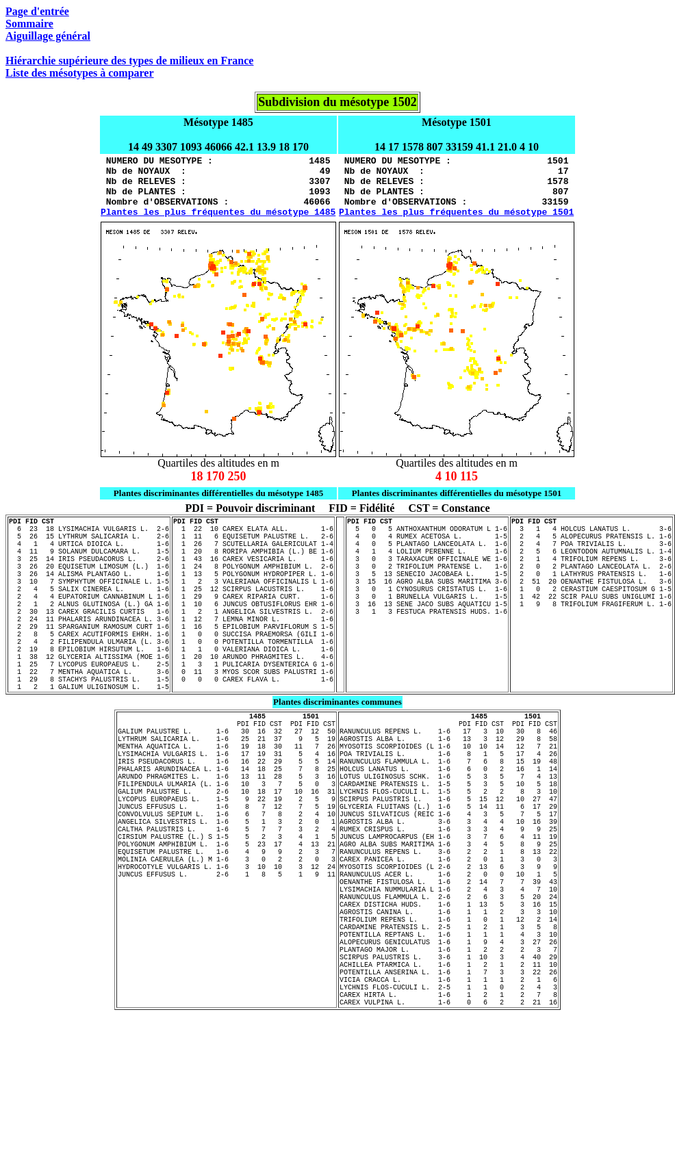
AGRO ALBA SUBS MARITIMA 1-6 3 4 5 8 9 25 (448, 940)
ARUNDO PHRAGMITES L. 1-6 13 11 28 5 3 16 (226, 854)
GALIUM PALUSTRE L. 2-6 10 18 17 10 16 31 (226, 873)
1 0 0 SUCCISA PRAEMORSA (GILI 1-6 (253, 679)
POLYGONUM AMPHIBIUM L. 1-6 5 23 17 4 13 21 (226, 940)
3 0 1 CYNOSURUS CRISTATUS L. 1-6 (427, 621)
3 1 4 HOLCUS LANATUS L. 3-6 (591, 544)
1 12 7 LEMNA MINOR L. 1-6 (253, 659)
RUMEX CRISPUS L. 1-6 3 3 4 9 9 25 (448, 921)
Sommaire (29, 23)
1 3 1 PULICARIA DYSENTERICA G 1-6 (253, 717)
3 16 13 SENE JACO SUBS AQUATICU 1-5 (427, 640)
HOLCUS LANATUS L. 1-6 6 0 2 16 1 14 (448, 844)
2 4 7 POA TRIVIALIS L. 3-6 (591, 564)
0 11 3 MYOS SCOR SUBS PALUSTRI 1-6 (253, 726)
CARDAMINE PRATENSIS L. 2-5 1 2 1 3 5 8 (448, 1045)
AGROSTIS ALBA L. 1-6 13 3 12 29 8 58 (448, 806)
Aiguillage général (47, 36)
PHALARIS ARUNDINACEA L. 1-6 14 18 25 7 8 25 (226, 844)
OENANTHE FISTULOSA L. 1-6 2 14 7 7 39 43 (448, 988)
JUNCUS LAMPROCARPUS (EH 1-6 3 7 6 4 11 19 (448, 930)
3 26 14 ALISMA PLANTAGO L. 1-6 (89, 602)
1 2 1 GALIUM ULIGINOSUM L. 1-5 (89, 746)
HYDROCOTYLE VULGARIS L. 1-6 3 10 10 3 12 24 (226, 969)
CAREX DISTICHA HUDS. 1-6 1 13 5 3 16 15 (448, 1017)
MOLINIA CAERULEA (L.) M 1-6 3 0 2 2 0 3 (226, 959)
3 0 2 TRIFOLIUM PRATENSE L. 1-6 (427, 592)
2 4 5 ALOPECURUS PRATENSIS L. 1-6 (591, 554)
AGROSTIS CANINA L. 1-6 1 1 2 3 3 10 (448, 1026)
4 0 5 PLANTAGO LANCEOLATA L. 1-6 (427, 564)
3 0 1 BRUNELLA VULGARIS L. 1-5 (427, 631)
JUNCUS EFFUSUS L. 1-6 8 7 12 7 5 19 (226, 892)
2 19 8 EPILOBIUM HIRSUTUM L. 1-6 (89, 698)
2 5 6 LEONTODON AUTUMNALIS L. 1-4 (591, 573)
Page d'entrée (37, 11)
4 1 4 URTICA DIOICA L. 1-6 (89, 564)
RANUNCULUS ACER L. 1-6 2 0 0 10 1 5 (448, 978)
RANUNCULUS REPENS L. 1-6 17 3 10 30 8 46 (448, 796)
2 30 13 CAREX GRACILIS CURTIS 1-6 (89, 650)
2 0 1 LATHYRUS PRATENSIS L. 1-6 (591, 602)
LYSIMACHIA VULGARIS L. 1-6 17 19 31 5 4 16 (226, 825)
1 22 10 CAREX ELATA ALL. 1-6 (253, 544)
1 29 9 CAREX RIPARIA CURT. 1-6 (253, 631)
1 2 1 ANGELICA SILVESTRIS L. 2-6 (253, 650)
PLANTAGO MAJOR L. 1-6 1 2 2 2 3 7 (448, 1074)
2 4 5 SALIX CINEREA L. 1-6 (89, 621)
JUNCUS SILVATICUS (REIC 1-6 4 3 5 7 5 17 (448, 902)
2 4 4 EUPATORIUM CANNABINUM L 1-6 (89, 631)
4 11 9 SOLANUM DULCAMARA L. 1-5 (89, 573)
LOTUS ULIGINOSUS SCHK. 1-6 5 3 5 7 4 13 (448, 854)
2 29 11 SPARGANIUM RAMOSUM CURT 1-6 (89, 669)
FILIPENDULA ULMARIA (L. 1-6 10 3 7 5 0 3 (226, 863)
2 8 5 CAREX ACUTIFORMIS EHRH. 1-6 (89, 679)
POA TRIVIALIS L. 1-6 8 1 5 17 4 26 (448, 825)
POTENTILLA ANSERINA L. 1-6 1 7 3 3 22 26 (448, 1103)
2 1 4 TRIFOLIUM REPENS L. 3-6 (591, 583)
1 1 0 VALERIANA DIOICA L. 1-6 (253, 698)
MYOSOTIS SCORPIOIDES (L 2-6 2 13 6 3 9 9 (448, 969)
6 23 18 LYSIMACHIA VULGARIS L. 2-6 (89, 544)
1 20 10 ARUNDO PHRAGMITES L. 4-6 (253, 707)
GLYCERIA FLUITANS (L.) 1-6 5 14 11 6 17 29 (448, 892)
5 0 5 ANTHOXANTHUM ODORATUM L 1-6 (427, 544)
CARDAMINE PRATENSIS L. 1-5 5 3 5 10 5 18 (448, 863)
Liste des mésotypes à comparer (79, 73)
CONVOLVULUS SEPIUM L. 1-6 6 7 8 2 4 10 (226, 902)
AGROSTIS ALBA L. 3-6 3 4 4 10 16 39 (448, 911)
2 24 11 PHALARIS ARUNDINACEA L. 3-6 (89, 659)
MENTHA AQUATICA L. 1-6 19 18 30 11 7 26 (226, 815)
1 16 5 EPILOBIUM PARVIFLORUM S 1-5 (253, 669)
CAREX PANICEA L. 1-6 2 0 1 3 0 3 (448, 959)
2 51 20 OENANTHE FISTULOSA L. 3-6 (591, 612)
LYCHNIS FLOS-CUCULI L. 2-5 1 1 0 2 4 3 (448, 1122)
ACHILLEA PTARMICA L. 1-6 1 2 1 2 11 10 (448, 1093)
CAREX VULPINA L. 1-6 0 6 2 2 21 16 (448, 1141)
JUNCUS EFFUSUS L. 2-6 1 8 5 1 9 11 (226, 978)
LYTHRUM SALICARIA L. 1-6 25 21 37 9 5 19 (226, 806)
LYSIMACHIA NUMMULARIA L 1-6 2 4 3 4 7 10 (448, 997)
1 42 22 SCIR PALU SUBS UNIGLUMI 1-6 (591, 631)
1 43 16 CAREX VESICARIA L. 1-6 (253, 583)
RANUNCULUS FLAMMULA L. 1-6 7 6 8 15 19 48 (448, 835)
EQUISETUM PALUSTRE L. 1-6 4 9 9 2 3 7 (226, 950)
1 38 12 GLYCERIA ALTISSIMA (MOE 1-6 (89, 707)
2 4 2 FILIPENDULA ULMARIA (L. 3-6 (89, 688)
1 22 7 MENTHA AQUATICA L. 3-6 (89, 726)
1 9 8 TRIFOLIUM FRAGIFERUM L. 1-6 (591, 640)
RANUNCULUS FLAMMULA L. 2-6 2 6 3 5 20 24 (448, 1007)
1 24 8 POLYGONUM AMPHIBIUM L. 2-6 (253, 592)
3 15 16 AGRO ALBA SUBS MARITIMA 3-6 (427, 612)
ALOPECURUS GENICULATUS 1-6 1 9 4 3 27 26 (448, 1064)
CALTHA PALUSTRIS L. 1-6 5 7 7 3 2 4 (226, 921)
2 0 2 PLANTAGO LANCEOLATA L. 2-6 (591, 592)
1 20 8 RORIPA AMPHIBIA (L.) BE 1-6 (253, 573)
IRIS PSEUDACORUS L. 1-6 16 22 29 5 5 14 (226, 835)
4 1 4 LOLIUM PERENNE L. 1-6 (427, 573)
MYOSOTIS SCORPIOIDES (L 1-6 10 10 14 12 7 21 (448, 815)
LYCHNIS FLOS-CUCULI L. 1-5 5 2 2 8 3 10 (448, 873)
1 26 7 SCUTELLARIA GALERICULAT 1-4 (253, 564)
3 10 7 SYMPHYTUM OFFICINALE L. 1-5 (89, 612)
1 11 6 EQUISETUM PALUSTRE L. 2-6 (253, 554)
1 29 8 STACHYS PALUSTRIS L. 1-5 (89, 736)
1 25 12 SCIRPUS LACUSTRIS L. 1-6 (253, 621)
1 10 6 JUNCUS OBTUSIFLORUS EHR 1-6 (253, 640)
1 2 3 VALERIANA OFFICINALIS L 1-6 (253, 612)
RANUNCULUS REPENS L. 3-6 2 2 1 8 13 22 (448, 950)
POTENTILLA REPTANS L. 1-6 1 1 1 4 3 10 (448, 1055)
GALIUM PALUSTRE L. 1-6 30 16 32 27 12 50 (226, 796)
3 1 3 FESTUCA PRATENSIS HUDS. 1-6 (427, 650)
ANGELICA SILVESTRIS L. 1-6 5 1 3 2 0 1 (226, 911)
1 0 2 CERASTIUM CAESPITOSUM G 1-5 (591, 621)
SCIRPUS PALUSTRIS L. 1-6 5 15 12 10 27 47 (448, 882)
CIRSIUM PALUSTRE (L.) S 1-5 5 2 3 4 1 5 (226, 930)
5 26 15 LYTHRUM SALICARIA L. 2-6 (89, 554)
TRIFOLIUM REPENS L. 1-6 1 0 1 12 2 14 (448, 1036)
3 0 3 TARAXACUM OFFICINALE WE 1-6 (427, 583)
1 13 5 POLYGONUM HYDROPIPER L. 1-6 (253, 602)
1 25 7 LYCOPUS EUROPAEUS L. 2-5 (89, 717)
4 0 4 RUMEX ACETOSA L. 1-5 (427, 554)
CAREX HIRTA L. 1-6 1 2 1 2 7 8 (448, 1132)
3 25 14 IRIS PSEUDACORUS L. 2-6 (89, 583)
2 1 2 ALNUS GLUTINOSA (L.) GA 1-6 (89, 640)
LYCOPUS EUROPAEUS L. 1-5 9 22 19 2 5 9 (226, 882)
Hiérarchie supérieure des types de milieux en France (129, 60)
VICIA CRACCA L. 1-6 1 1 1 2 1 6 (448, 1112)
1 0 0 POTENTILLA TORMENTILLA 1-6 (253, 688)
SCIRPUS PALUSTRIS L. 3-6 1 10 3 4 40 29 (448, 1084)
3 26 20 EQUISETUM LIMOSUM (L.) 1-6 (89, 592)
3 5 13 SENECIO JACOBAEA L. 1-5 (427, 602)
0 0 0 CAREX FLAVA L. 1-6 (253, 736)
